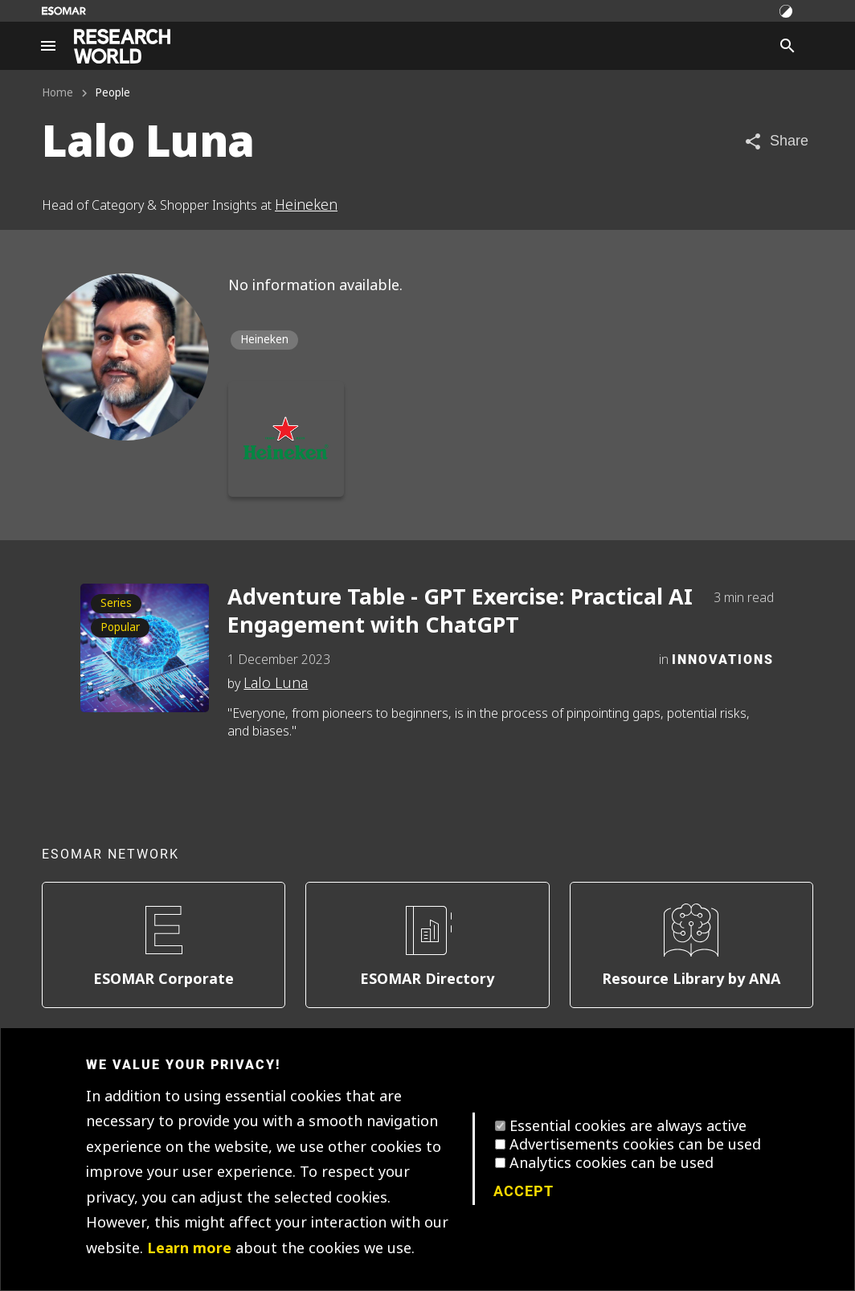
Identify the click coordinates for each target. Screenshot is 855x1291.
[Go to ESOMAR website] (64, 10)
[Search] (787, 45)
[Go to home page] (122, 46)
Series (116, 603)
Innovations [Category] (723, 658)
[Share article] (775, 141)
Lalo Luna (275, 683)
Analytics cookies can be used (611, 1163)
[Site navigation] (48, 45)
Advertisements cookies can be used (635, 1144)
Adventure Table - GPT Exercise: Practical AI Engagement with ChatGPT (460, 612)
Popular (120, 627)
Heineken (306, 205)
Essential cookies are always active (628, 1126)
